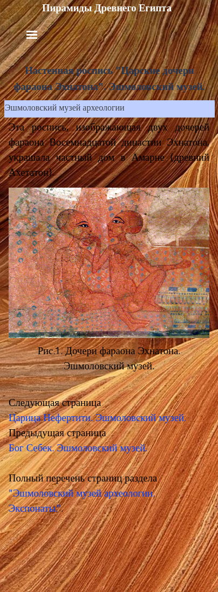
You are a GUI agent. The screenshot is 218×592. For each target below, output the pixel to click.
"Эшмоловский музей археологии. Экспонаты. (82, 502)
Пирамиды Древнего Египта (107, 8)
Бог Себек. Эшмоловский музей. (78, 449)
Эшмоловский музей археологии (65, 109)
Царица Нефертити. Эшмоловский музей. (97, 419)
